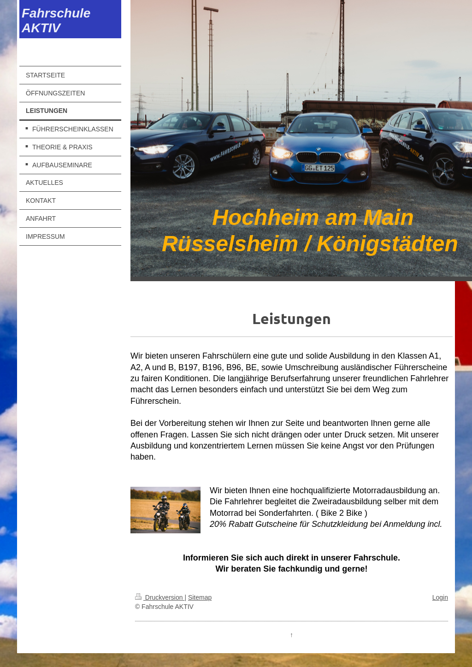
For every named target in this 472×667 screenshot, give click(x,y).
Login (440, 597)
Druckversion (159, 597)
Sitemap (200, 597)
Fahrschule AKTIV (56, 20)
